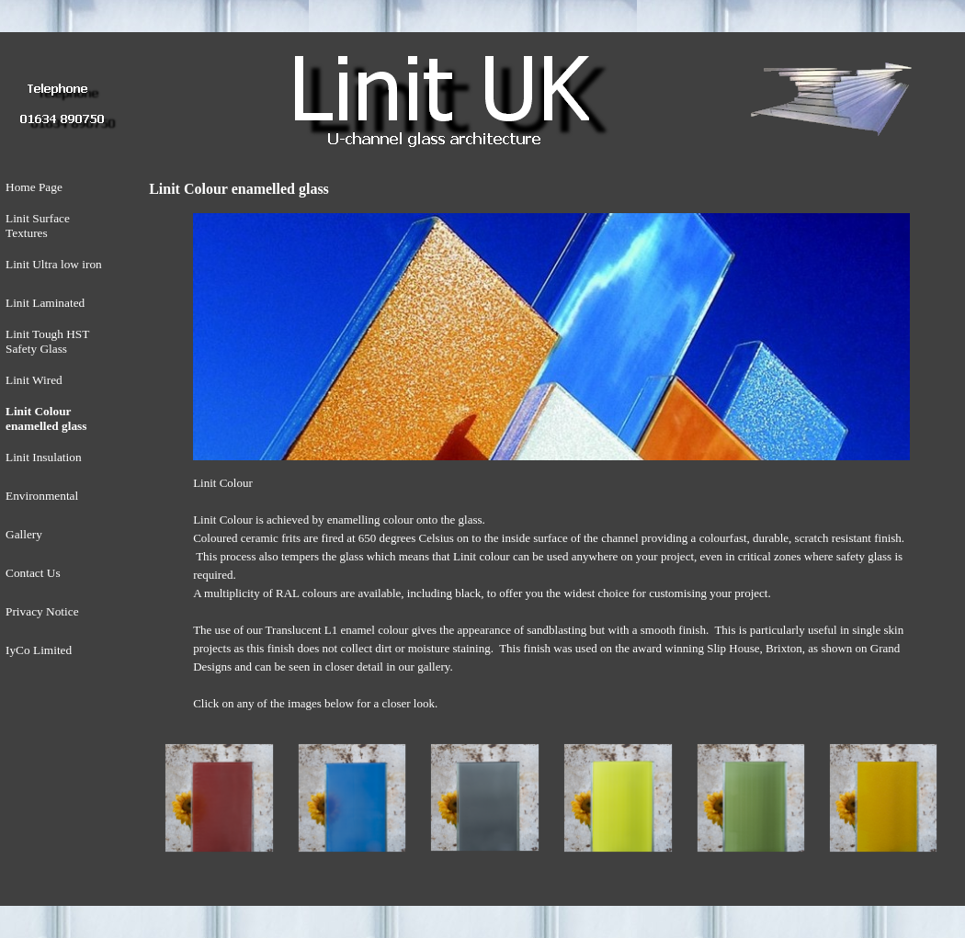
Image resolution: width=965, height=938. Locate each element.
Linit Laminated (45, 303)
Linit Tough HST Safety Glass (47, 341)
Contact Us (33, 573)
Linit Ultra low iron (54, 264)
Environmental (42, 496)
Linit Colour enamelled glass (46, 418)
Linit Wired (34, 380)
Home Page (34, 187)
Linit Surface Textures (38, 225)
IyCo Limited (39, 650)
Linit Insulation (44, 457)
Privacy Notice (42, 611)
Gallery (24, 534)
